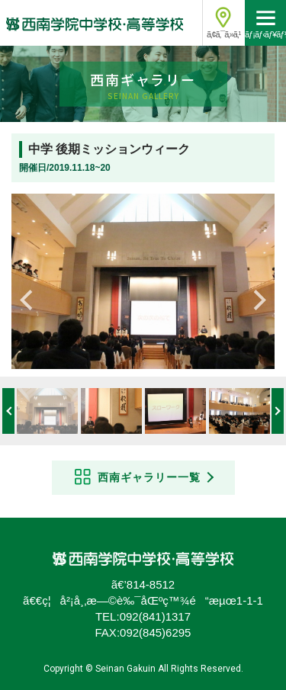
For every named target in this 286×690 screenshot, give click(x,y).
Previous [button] (30, 296)
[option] (143, 281)
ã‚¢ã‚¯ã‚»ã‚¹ (223, 34)
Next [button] (255, 296)
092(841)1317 (155, 616)
